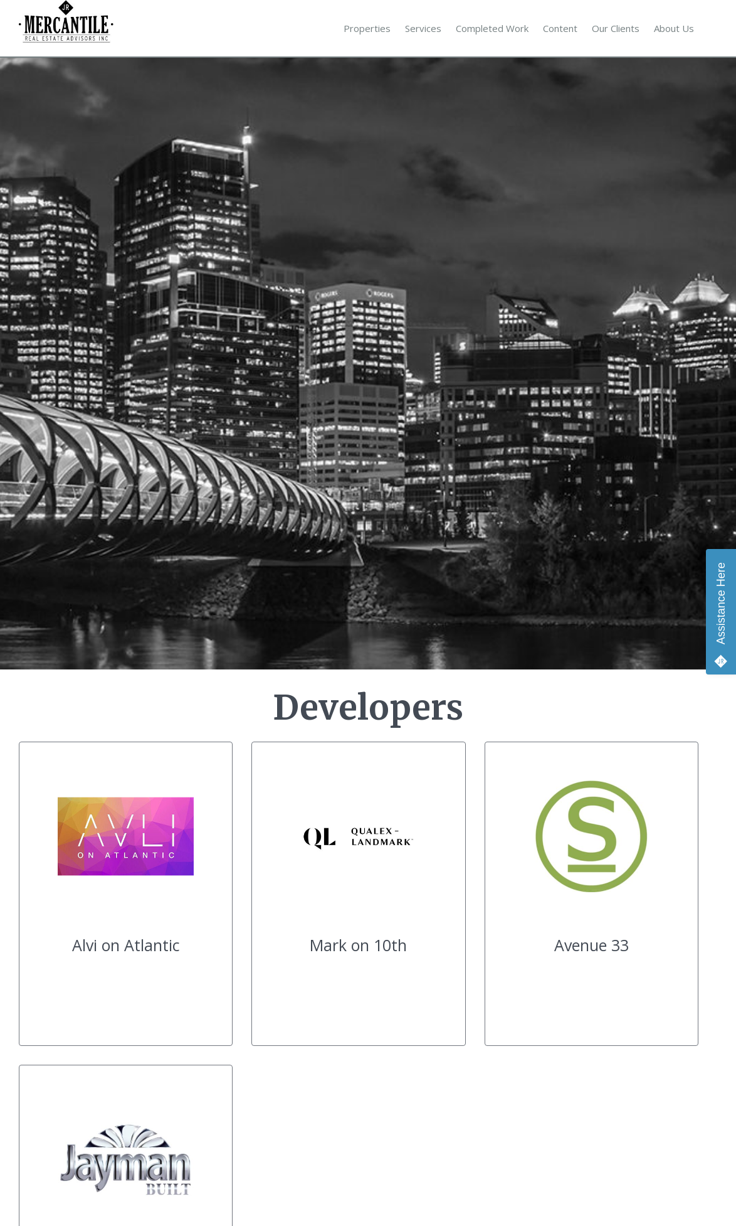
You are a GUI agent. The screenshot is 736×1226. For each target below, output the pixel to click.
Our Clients (615, 28)
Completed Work (492, 28)
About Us (674, 28)
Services (423, 28)
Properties (367, 28)
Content (560, 28)
